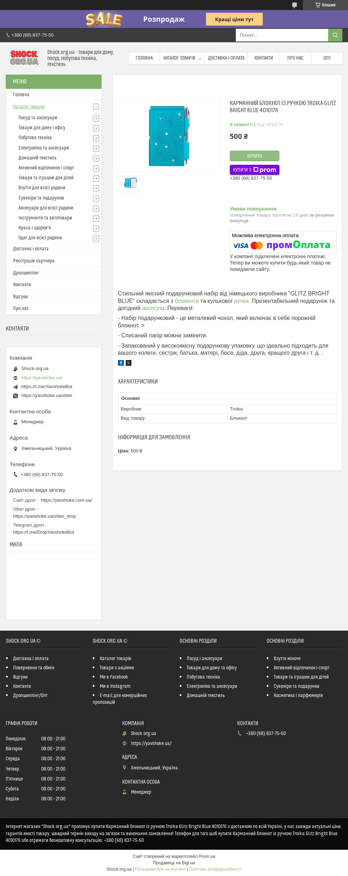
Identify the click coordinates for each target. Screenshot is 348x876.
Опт (327, 58)
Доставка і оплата (226, 58)
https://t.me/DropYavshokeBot (43, 532)
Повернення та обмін (33, 668)
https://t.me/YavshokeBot (46, 386)
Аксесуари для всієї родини (45, 208)
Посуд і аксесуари (204, 659)
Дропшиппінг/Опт (30, 695)
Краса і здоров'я (34, 228)
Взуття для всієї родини (41, 188)
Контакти (263, 58)
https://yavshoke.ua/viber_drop (44, 516)
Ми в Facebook (114, 677)
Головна (144, 58)
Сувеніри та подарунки (41, 198)
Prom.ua (207, 856)
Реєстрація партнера (34, 261)
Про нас (295, 58)
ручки (241, 301)
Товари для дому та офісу (212, 668)
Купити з (254, 170)
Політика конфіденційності (215, 869)
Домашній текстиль (37, 158)
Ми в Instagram (115, 686)
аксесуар (154, 308)
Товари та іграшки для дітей (46, 178)
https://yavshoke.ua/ (41, 377)
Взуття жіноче (287, 659)
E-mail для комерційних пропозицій (120, 699)
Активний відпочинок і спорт (46, 168)
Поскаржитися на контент (160, 869)
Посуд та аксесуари (37, 118)
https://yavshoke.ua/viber (46, 395)
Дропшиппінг (26, 273)
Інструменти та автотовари (45, 218)
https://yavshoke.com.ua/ (66, 500)
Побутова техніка (35, 138)
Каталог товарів (179, 58)
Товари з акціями (117, 668)
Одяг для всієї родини (40, 238)
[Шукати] (335, 35)
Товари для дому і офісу (41, 128)
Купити (254, 156)
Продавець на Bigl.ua (174, 862)
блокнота (187, 301)
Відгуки (20, 297)
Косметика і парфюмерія (298, 695)
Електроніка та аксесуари (43, 148)
